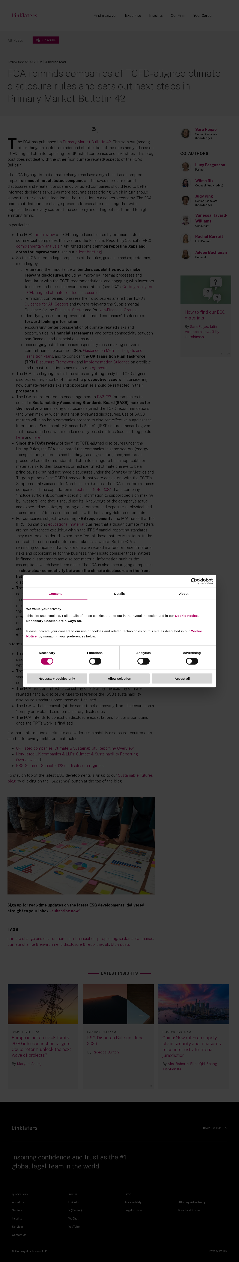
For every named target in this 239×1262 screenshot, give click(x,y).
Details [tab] (119, 593)
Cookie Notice (186, 615)
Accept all (182, 678)
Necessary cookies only (57, 678)
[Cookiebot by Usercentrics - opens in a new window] (194, 581)
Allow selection (119, 678)
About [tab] (184, 593)
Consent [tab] (55, 593)
